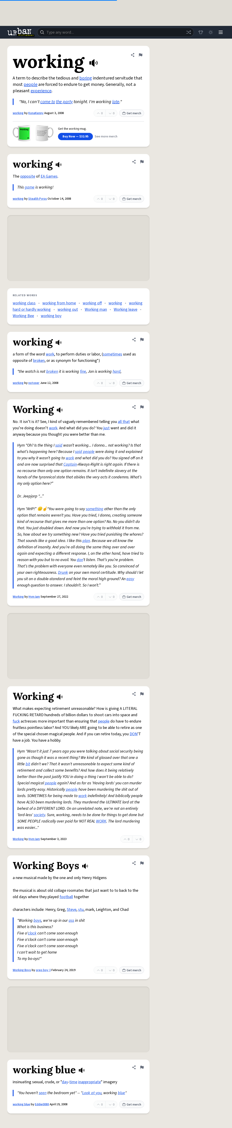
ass (71, 920)
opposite (27, 176)
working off (92, 303)
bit (28, 764)
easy (130, 579)
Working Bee (23, 316)
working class (24, 303)
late (115, 102)
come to (47, 102)
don (80, 560)
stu (81, 909)
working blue (21, 1104)
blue (121, 1093)
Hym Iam (34, 596)
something (94, 509)
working (18, 113)
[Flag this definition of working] (140, 55)
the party (64, 102)
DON (134, 734)
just (106, 428)
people (30, 84)
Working (18, 596)
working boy (51, 316)
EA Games (49, 176)
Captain (70, 464)
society (39, 815)
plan (86, 541)
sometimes (112, 354)
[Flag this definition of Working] (141, 407)
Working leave (125, 309)
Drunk (63, 572)
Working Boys (22, 970)
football (66, 897)
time (73, 1082)
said (58, 445)
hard (117, 371)
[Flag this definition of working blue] (141, 1067)
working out (68, 309)
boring (85, 78)
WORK (101, 821)
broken (39, 360)
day (65, 1082)
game (29, 187)
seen (42, 1093)
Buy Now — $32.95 (75, 136)
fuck (16, 721)
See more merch (106, 136)
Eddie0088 (42, 1104)
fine (83, 371)
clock (32, 933)
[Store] (201, 32)
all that (124, 422)
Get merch (131, 113)
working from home (59, 303)
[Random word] (188, 32)
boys (37, 920)
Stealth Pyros (37, 198)
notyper (33, 383)
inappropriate (89, 1082)
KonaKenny (36, 113)
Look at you (92, 1093)
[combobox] (115, 32)
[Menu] (221, 32)
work (50, 354)
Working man (96, 309)
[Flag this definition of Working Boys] (141, 863)
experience (41, 91)
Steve (71, 909)
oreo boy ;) (43, 970)
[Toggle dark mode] (211, 32)
